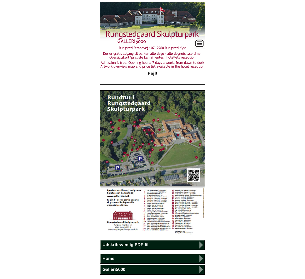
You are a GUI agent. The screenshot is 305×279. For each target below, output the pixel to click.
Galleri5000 (113, 269)
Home (108, 258)
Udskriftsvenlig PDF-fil (125, 244)
